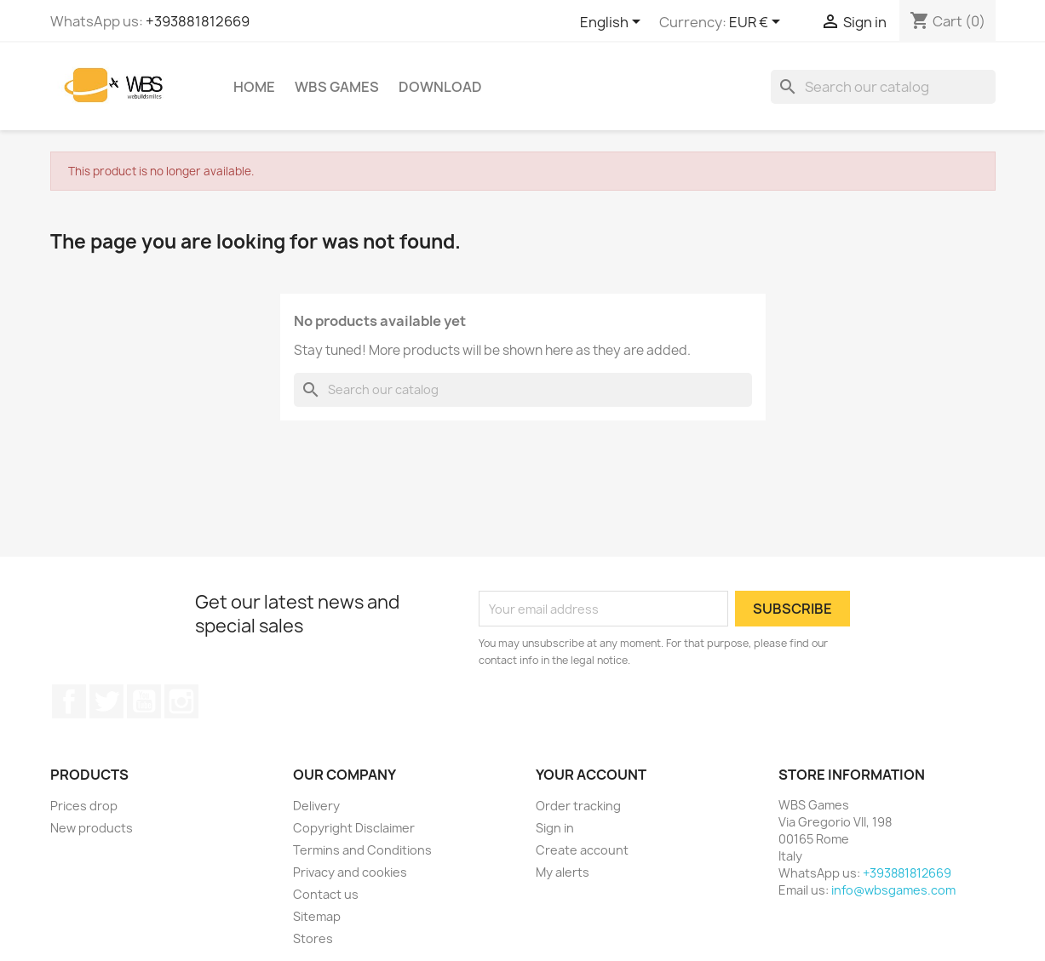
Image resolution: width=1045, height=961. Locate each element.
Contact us (326, 894)
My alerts (562, 872)
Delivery (316, 806)
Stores (313, 938)
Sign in (555, 828)
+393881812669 (198, 21)
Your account (591, 774)
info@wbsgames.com (893, 890)
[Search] (883, 87)
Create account (582, 850)
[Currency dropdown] (757, 23)
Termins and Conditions (362, 850)
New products (91, 828)
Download (440, 86)
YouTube (144, 701)
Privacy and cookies (350, 872)
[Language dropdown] (613, 23)
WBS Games (337, 86)
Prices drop (84, 806)
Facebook (69, 701)
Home (254, 86)
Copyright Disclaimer (354, 828)
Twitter (106, 701)
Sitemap (317, 916)
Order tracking (578, 806)
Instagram (181, 701)
